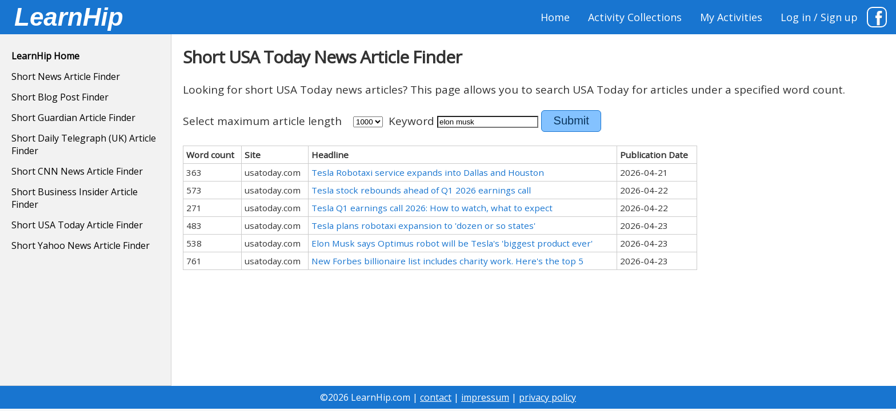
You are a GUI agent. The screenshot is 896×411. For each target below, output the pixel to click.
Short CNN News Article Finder (77, 171)
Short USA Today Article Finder (77, 225)
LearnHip (68, 17)
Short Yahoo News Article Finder (80, 245)
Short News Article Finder (65, 76)
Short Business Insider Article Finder (74, 198)
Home (555, 17)
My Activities (731, 17)
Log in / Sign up (819, 17)
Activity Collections (635, 17)
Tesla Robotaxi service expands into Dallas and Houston (427, 172)
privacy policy (547, 397)
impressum (485, 397)
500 (368, 121)
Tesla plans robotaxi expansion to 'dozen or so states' (423, 225)
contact (435, 397)
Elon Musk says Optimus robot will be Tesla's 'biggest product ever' (452, 243)
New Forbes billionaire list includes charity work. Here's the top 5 (447, 261)
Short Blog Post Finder (60, 97)
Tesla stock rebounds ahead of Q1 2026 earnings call (421, 190)
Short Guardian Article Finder (73, 117)
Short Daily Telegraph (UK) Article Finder (83, 144)
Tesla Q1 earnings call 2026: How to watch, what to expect (432, 207)
